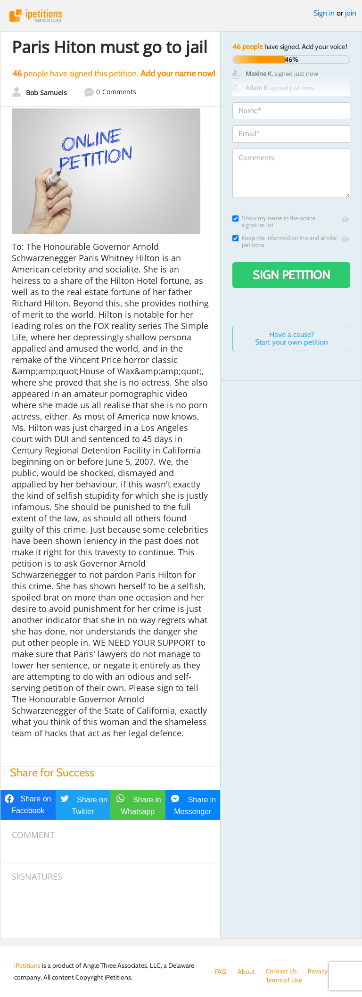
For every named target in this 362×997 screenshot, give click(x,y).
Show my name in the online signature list (274, 221)
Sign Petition (291, 275)
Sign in (324, 12)
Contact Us (281, 971)
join (350, 12)
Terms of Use (232, 981)
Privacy (318, 971)
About (246, 971)
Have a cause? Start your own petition (291, 338)
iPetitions (181, 15)
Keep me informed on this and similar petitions (284, 241)
